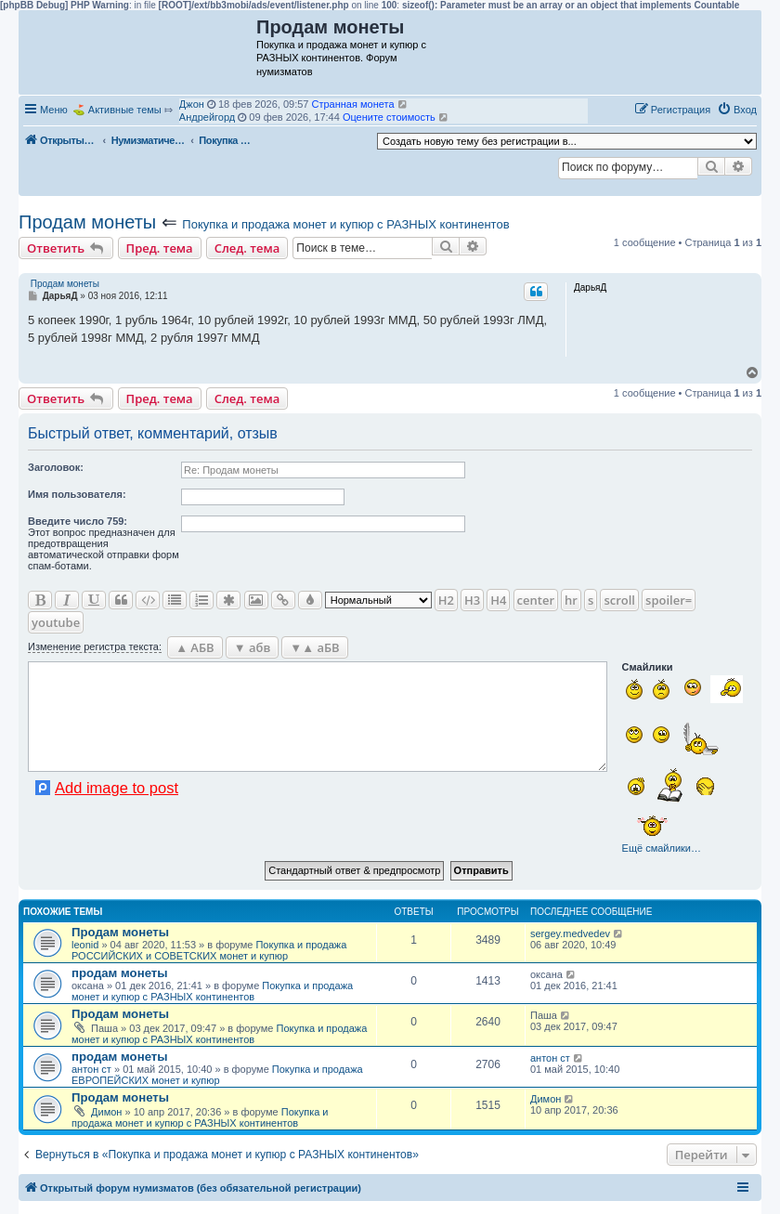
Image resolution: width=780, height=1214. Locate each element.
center (535, 600)
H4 (498, 600)
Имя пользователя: (77, 494)
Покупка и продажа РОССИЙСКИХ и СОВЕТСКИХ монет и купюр (209, 950)
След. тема (247, 248)
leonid (85, 944)
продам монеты (120, 973)
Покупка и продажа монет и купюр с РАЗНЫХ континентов (345, 224)
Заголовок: (56, 467)
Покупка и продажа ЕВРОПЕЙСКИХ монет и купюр (217, 1075)
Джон (191, 104)
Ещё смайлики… (661, 848)
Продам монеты (87, 222)
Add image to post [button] (116, 787)
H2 (446, 600)
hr (571, 600)
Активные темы (125, 109)
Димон (106, 1111)
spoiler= (668, 600)
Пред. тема (159, 248)
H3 (472, 600)
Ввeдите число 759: (77, 521)
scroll (619, 600)
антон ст (91, 1069)
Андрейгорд (207, 117)
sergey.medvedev (570, 933)
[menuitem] (737, 109)
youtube (56, 622)
